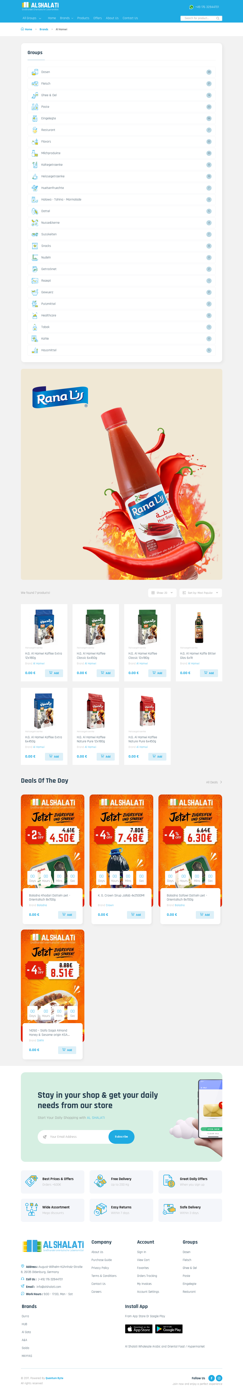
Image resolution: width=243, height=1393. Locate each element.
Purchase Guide (101, 1260)
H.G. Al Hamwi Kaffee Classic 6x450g (91, 655)
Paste (40, 107)
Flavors (41, 141)
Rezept (41, 281)
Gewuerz (42, 292)
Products (83, 18)
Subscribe (121, 1137)
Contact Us (130, 18)
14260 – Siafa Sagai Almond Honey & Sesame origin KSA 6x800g (48, 1034)
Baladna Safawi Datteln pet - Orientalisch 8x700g (187, 897)
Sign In (141, 1252)
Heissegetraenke (48, 176)
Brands (66, 18)
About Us (112, 18)
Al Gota (26, 1332)
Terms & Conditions (103, 1276)
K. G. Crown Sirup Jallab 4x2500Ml (121, 895)
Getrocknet (44, 269)
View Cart (143, 1260)
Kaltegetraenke (47, 165)
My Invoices (144, 1284)
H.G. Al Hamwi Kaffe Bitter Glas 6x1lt (198, 655)
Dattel (41, 211)
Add (54, 673)
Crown (110, 905)
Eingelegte (44, 118)
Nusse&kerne (46, 223)
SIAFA (40, 1040)
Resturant (43, 130)
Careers (96, 1292)
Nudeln (41, 257)
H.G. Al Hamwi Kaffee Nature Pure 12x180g (91, 739)
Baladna (42, 905)
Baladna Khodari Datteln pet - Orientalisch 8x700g (49, 897)
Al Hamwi (39, 663)
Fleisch (41, 84)
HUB (24, 1324)
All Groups (32, 18)
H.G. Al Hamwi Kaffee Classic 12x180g (142, 655)
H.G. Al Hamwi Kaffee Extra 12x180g (43, 655)
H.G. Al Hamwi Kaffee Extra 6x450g (43, 739)
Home (52, 18)
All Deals (214, 782)
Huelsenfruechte (48, 188)
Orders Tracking (147, 1276)
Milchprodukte (46, 153)
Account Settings (148, 1292)
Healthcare (44, 315)
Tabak (41, 327)
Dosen (41, 72)
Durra (25, 1316)
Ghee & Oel (44, 95)
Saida (25, 1348)
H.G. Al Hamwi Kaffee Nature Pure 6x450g (142, 739)
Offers (97, 18)
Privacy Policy (100, 1268)
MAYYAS (27, 1356)
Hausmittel (44, 350)
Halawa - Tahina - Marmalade (56, 199)
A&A (24, 1340)
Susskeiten (44, 234)
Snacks (41, 246)
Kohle (40, 339)
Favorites (143, 1268)
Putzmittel (44, 304)
